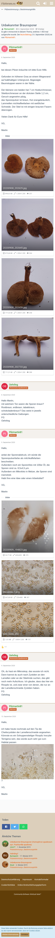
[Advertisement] (27, 17)
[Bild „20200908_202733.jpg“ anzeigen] (27, 346)
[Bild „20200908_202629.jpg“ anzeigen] (27, 167)
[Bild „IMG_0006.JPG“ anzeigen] (27, 622)
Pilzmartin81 (10, 37)
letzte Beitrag (25, 35)
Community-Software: (27, 894)
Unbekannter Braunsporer (21, 862)
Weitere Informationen (10, 934)
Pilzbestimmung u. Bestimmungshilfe (23, 850)
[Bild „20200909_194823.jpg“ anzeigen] (27, 529)
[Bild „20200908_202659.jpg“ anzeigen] (27, 287)
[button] (51, 3)
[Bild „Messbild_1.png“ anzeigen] (27, 580)
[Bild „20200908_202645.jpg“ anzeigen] (27, 227)
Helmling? (14, 854)
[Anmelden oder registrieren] (45, 3)
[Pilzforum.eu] (12, 3)
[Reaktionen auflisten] (4, 646)
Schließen (24, 934)
